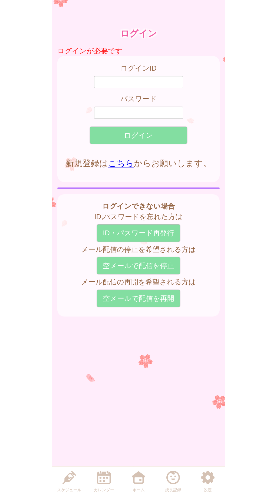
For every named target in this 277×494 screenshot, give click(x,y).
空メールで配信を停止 (138, 265)
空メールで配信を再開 (138, 298)
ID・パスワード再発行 (138, 233)
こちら (121, 163)
